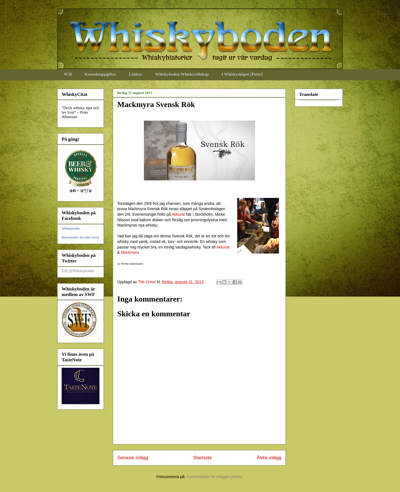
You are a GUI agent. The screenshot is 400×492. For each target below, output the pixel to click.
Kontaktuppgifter (100, 74)
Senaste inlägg (132, 457)
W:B (68, 74)
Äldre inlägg (269, 457)
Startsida (202, 457)
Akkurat (178, 214)
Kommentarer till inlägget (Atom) (214, 476)
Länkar (135, 74)
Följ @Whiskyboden (78, 271)
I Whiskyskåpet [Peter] (241, 74)
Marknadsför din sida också (80, 237)
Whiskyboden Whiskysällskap (182, 74)
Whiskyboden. (71, 228)
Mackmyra (130, 252)
